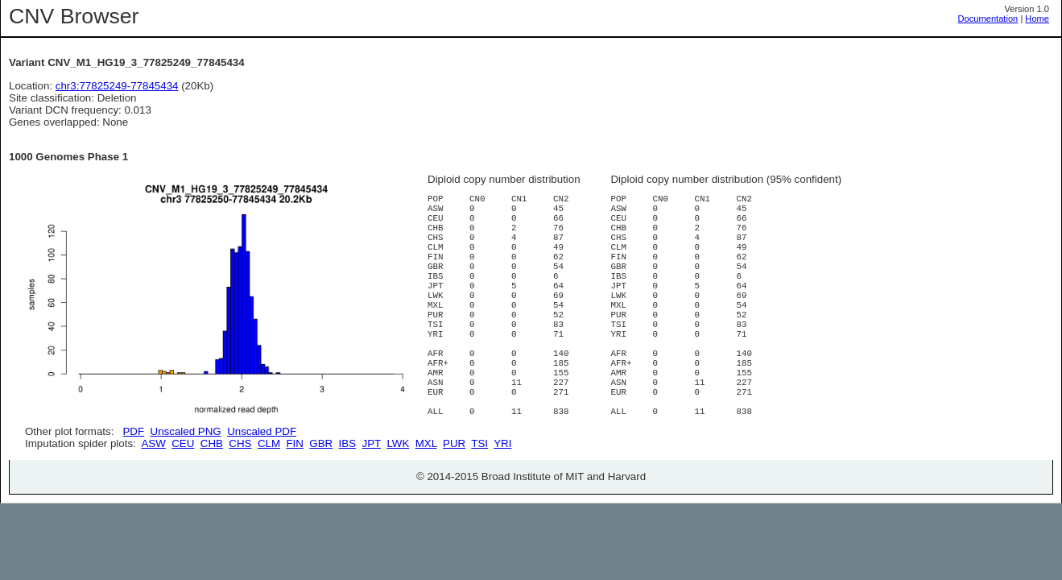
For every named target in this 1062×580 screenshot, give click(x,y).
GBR (321, 501)
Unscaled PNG (186, 431)
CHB (211, 501)
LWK (397, 501)
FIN (294, 501)
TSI (479, 501)
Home (1037, 18)
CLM (269, 501)
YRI (502, 501)
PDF (133, 431)
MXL (426, 501)
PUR (454, 501)
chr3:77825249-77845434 (117, 86)
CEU (182, 501)
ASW (153, 501)
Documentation (988, 18)
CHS (240, 501)
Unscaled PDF (261, 431)
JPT (371, 501)
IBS (347, 501)
